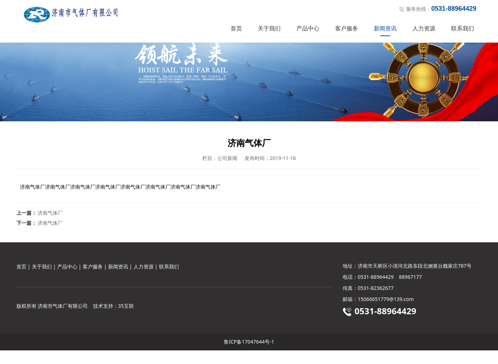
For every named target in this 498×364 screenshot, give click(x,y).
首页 (236, 28)
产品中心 (307, 28)
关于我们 (269, 28)
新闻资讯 (385, 28)
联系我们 (462, 28)
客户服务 (346, 28)
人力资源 (423, 28)
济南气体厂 (50, 226)
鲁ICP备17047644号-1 (249, 355)
